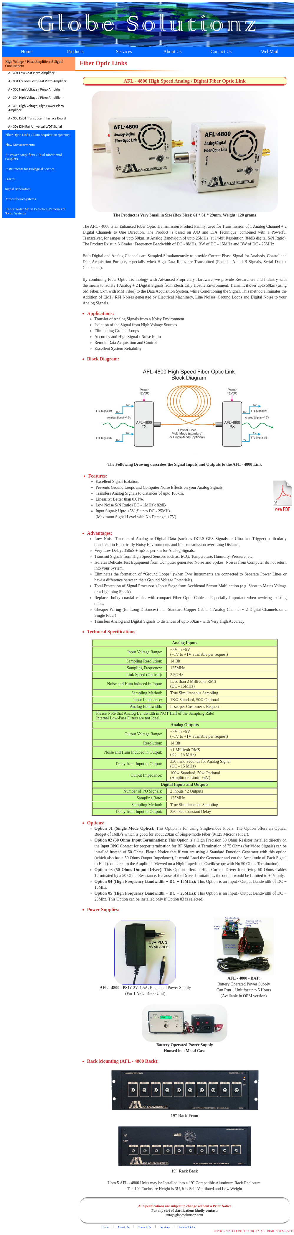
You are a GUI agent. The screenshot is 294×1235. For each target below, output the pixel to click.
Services (124, 51)
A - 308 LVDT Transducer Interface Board (37, 118)
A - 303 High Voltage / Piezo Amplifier (35, 89)
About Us (172, 51)
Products (75, 51)
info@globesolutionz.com (184, 1215)
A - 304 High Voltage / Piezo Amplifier (35, 98)
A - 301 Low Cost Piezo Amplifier (31, 73)
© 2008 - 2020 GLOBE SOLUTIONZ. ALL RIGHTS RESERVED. (254, 1231)
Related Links (187, 1227)
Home (26, 51)
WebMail (269, 51)
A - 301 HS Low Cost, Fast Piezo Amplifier (37, 81)
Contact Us (221, 51)
